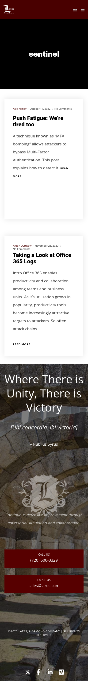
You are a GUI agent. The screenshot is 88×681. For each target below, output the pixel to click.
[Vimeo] (61, 671)
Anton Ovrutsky (22, 245)
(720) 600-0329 (44, 560)
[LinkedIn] (50, 671)
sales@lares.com (44, 585)
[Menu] (81, 10)
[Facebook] (38, 671)
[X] (27, 671)
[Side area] (74, 10)
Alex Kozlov (20, 108)
